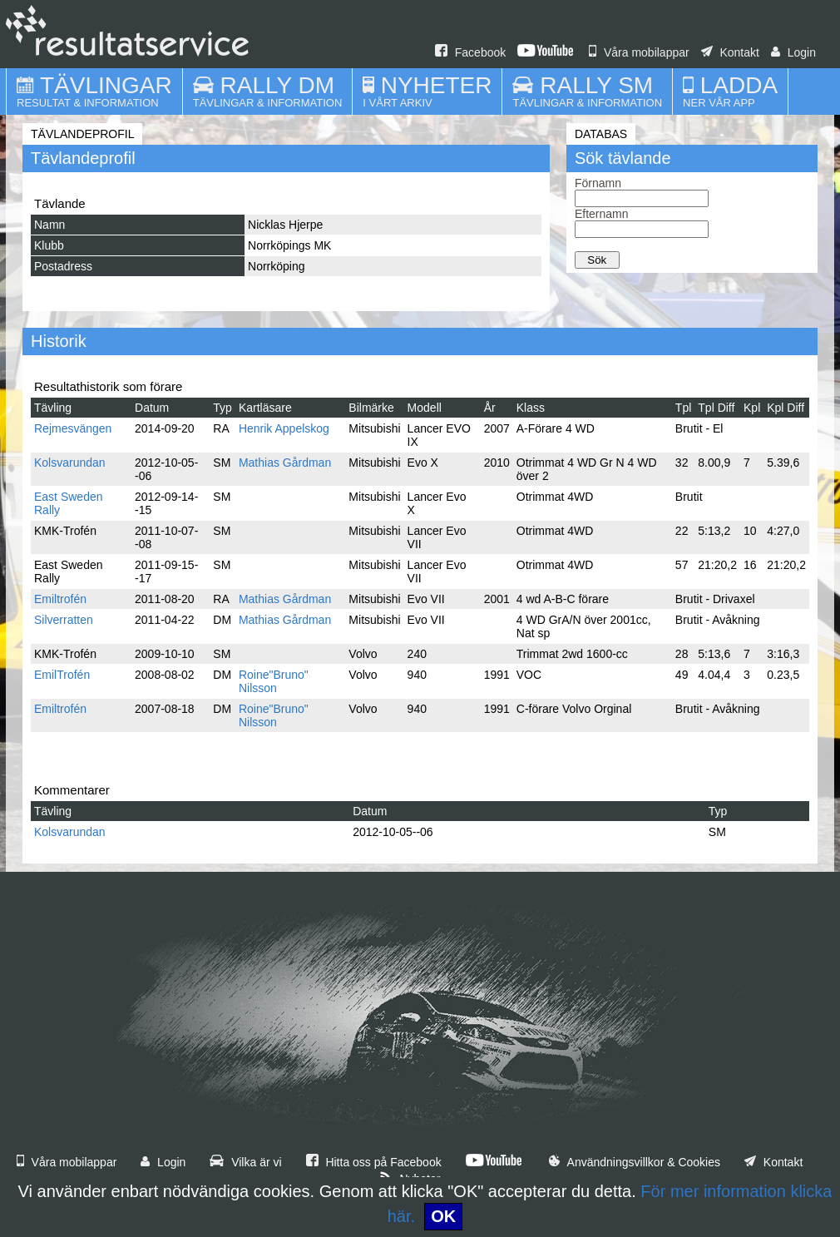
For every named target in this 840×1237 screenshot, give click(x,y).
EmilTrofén (62, 674)
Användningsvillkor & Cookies (634, 1162)
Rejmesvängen (72, 428)
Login (793, 52)
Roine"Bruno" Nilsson (274, 681)
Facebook (470, 52)
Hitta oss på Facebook (374, 1162)
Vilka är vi (245, 1162)
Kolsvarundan (70, 462)
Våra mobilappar (639, 52)
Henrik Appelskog (284, 428)
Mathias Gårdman (285, 462)
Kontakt (730, 52)
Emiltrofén (60, 599)
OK (443, 1216)
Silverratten (63, 619)
